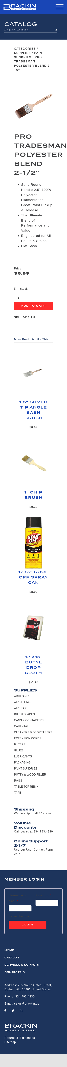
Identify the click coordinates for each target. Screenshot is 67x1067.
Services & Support (22, 965)
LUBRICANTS (23, 756)
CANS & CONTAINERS (29, 720)
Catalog (11, 958)
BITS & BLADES (24, 714)
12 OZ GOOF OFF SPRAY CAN (33, 577)
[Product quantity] (19, 298)
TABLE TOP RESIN (26, 786)
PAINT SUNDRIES (25, 768)
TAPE (17, 792)
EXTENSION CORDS (27, 738)
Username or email (20, 898)
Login (27, 925)
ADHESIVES (22, 696)
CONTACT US (14, 972)
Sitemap (10, 1042)
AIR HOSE (20, 708)
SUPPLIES (22, 52)
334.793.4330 (25, 996)
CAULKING (21, 726)
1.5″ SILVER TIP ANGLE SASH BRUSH (33, 410)
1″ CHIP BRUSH (33, 495)
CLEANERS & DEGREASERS (33, 732)
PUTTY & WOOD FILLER (30, 774)
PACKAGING (22, 762)
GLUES (19, 750)
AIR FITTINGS (23, 702)
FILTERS (19, 744)
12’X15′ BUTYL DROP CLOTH (33, 665)
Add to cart (33, 306)
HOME (9, 950)
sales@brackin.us (26, 1003)
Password (44, 895)
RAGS (18, 780)
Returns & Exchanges (19, 1037)
